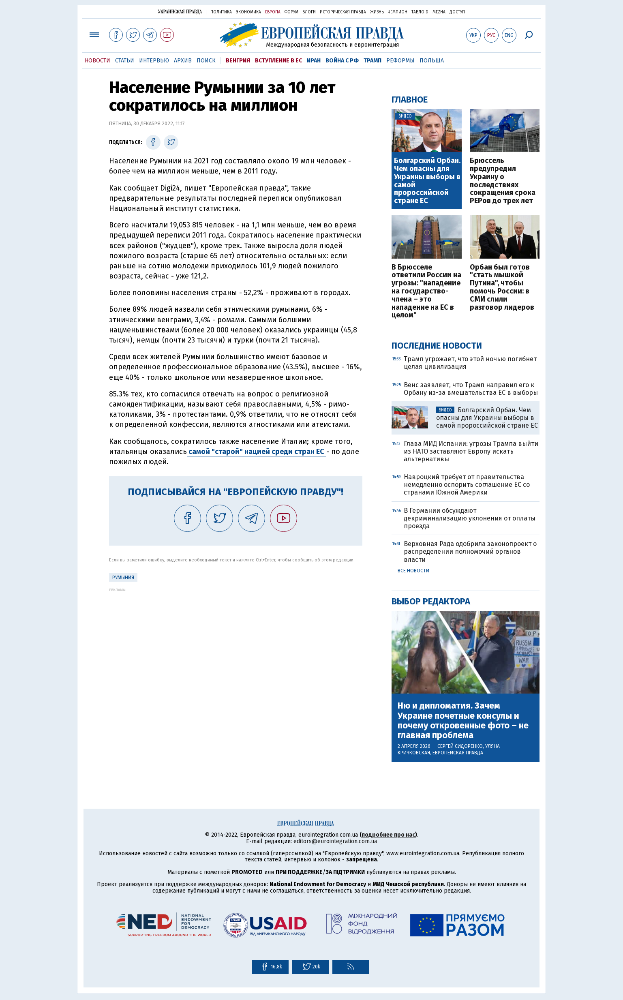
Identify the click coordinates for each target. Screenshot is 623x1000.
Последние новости (437, 345)
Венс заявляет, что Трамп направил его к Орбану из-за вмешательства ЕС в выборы (471, 388)
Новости (97, 60)
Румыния (123, 577)
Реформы (400, 60)
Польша (432, 60)
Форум (291, 12)
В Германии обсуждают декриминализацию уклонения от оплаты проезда (469, 518)
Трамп (372, 60)
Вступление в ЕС (278, 60)
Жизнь (377, 12)
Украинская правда (180, 12)
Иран (314, 60)
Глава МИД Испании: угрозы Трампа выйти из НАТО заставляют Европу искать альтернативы (471, 451)
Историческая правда (343, 12)
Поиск (206, 60)
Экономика (248, 12)
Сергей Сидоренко (460, 746)
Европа (272, 12)
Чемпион (397, 12)
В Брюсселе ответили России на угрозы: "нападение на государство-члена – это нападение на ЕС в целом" (426, 291)
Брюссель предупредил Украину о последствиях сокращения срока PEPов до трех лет (502, 181)
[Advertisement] (235, 648)
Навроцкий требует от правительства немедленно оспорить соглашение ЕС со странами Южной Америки (467, 484)
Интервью (154, 60)
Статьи (124, 60)
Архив (183, 60)
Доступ (457, 12)
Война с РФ (342, 60)
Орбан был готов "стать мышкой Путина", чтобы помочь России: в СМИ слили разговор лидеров (502, 287)
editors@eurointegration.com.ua (335, 841)
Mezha (438, 12)
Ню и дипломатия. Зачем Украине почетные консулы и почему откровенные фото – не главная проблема (463, 720)
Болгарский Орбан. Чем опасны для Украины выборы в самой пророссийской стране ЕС (427, 181)
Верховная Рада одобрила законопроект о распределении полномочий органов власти (470, 551)
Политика (221, 12)
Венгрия (238, 60)
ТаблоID (419, 12)
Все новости (413, 571)
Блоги (309, 12)
